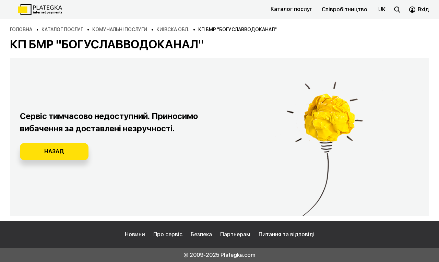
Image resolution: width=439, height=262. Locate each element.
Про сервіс (167, 234)
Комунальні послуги (119, 29)
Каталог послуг (291, 9)
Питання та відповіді (287, 234)
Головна (21, 29)
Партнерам (235, 234)
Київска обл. (172, 29)
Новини (135, 234)
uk (381, 9)
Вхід (423, 9)
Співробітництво (344, 9)
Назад (54, 151)
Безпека (201, 234)
